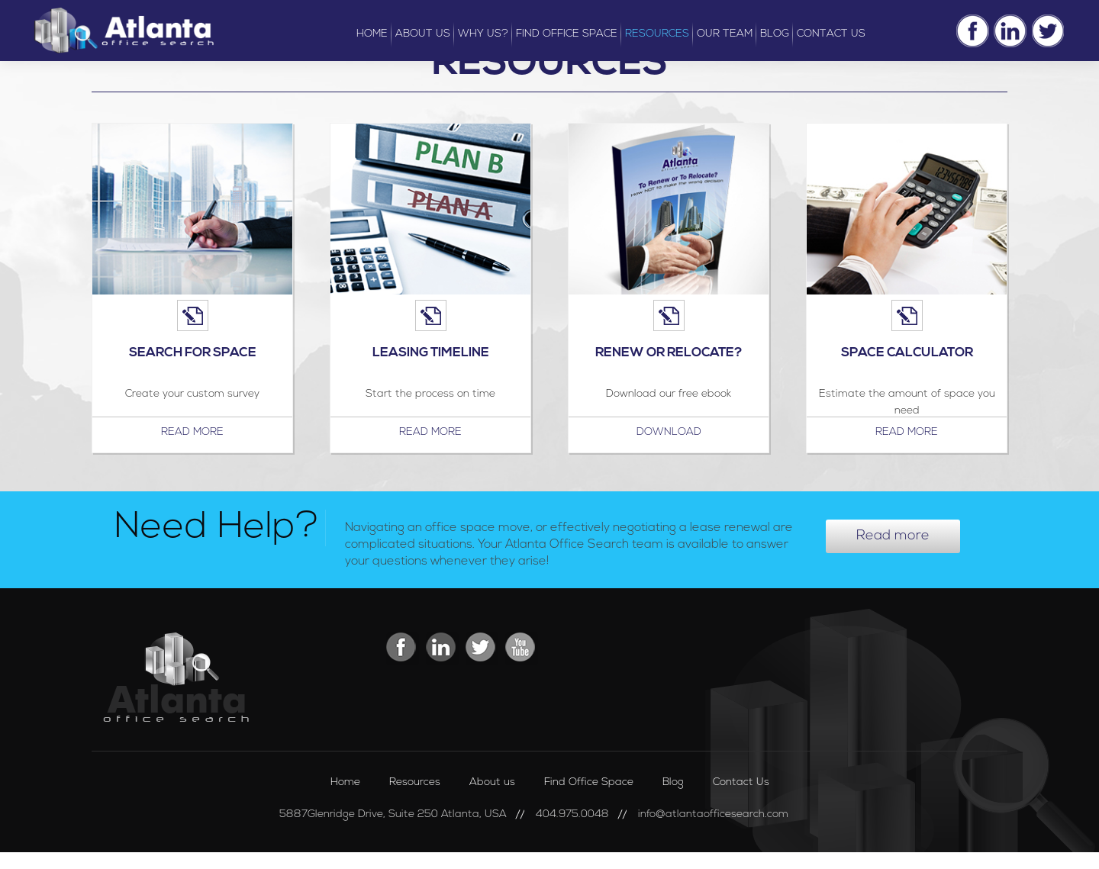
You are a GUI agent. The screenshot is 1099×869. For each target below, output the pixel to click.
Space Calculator (907, 352)
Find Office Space (588, 782)
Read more (192, 432)
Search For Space (192, 352)
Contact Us (741, 782)
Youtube (521, 648)
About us (492, 782)
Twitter (1047, 30)
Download (669, 432)
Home (345, 782)
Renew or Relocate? (669, 352)
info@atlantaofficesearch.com (713, 814)
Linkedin (1010, 30)
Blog (673, 782)
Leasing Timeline (430, 352)
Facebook (972, 30)
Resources (414, 782)
